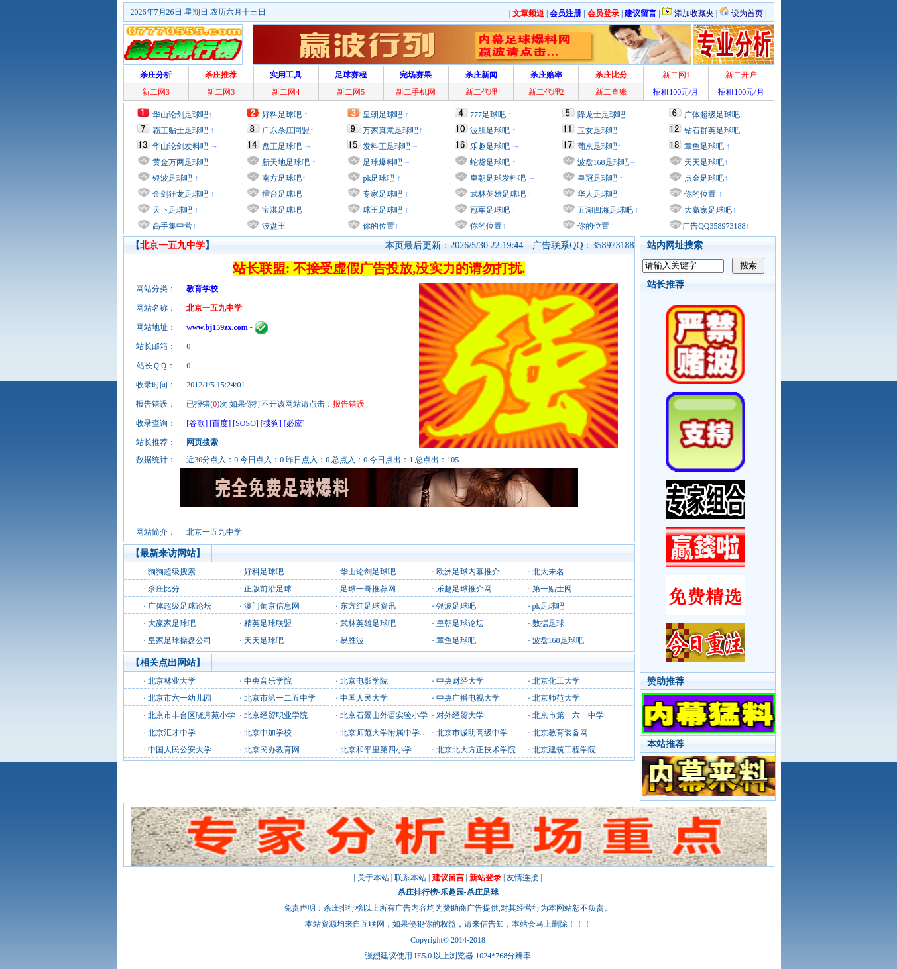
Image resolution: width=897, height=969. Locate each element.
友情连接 (522, 877)
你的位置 (377, 225)
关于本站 (373, 877)
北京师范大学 (556, 698)
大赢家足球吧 (707, 210)
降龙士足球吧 (601, 114)
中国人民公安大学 (179, 749)
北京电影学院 (364, 681)
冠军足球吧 (489, 210)
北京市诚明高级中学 (472, 732)
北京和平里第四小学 (376, 749)
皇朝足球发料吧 (497, 178)
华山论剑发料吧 (180, 146)
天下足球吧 (171, 210)
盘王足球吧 (282, 146)
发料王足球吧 (386, 146)
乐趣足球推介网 (464, 588)
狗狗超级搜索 (172, 571)
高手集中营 (171, 225)
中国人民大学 (364, 698)
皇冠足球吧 (596, 178)
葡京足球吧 (597, 146)
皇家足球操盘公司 (179, 640)
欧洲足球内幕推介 (468, 571)
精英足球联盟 (268, 623)
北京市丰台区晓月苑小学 (191, 715)
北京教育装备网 (560, 732)
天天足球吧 (703, 162)
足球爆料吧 (382, 162)
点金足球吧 (703, 178)
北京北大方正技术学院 (476, 749)
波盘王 (273, 225)
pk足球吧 (377, 178)
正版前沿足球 (268, 588)
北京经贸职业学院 (276, 715)
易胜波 (352, 640)
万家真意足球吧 (390, 130)
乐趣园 (452, 892)
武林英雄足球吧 (497, 194)
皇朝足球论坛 (460, 623)
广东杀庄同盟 (286, 130)
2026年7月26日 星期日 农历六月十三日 (198, 12)
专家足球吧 (381, 194)
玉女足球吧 (597, 130)
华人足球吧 (596, 194)
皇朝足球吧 (382, 114)
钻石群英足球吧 (712, 130)
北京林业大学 (172, 681)
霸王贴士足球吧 (180, 130)
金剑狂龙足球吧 (179, 194)
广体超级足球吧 (712, 114)
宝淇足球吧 (282, 210)
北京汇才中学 (172, 732)
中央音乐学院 (268, 681)
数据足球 (548, 623)
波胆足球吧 (490, 130)
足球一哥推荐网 (368, 588)
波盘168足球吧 (603, 162)
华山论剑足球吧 (180, 114)
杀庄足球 (483, 892)
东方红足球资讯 (368, 606)
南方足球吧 (281, 178)
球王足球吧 (381, 210)
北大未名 (548, 571)
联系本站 (410, 877)
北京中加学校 (268, 732)
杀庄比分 (164, 588)
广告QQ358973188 (713, 225)
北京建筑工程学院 (564, 749)
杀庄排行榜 (418, 892)
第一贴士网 (552, 588)
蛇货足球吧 (491, 162)
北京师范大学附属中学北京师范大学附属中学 (419, 732)
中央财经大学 (460, 681)
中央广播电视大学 (468, 698)
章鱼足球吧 (704, 146)
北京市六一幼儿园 (179, 698)
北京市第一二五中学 (280, 698)
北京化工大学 (556, 681)
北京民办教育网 (272, 749)
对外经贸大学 (460, 715)
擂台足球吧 (281, 194)
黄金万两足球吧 (180, 162)
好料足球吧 (282, 114)
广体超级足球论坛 (179, 606)
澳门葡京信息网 (272, 606)
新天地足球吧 (285, 162)
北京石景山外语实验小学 (384, 715)
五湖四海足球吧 (604, 210)
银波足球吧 (172, 178)
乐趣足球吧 (490, 146)
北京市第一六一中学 (568, 715)
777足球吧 (488, 114)
